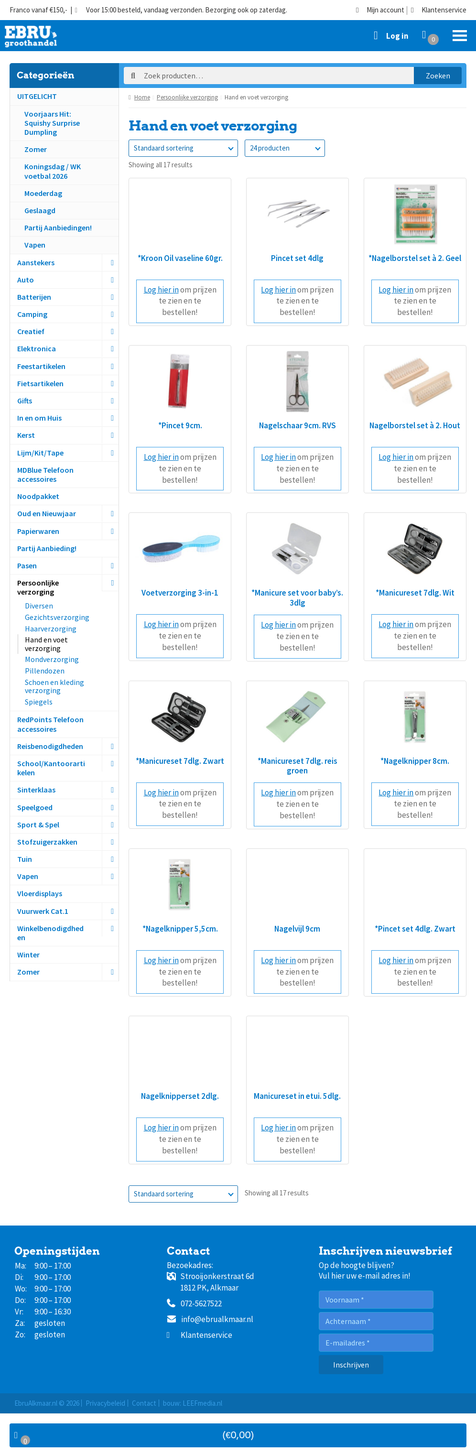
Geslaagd (39, 210)
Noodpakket (38, 496)
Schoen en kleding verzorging (54, 686)
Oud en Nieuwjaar (46, 513)
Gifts (24, 400)
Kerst (26, 435)
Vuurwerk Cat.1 (42, 911)
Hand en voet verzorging (46, 644)
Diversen (39, 605)
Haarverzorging (50, 628)
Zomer (35, 149)
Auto (25, 279)
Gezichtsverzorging (57, 617)
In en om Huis (39, 418)
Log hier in (161, 289)
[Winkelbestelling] (183, 148)
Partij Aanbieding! (46, 548)
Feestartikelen (41, 366)
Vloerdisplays (39, 893)
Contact (144, 1403)
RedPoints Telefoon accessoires (50, 724)
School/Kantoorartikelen (51, 768)
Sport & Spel (38, 824)
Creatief (30, 331)
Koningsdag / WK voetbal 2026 (52, 171)
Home (142, 97)
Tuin (24, 859)
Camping (32, 314)
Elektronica (36, 348)
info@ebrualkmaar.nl (210, 1319)
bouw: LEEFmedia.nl (192, 1403)
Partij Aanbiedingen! (58, 227)
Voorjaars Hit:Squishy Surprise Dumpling (52, 123)
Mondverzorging (52, 659)
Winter (28, 954)
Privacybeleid (105, 1403)
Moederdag (43, 193)
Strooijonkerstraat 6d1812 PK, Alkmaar (210, 1282)
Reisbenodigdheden (50, 746)
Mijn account (380, 10)
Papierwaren (38, 531)
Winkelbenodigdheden (50, 932)
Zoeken (438, 75)
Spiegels (39, 701)
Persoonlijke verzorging (38, 587)
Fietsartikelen (40, 383)
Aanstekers (35, 262)
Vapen (34, 245)
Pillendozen (45, 670)
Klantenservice (438, 10)
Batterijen (34, 297)
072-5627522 (194, 1304)
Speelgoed (35, 807)
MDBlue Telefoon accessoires (45, 474)
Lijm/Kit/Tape (40, 452)
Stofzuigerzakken (47, 841)
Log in (397, 36)
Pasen (27, 565)
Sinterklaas (36, 789)
